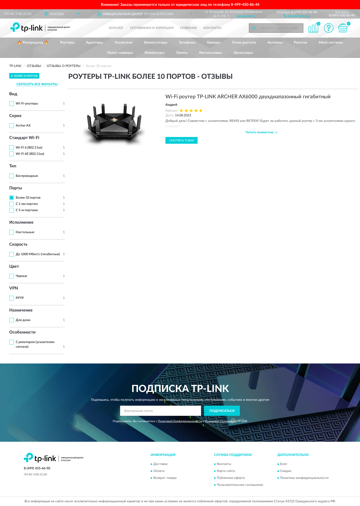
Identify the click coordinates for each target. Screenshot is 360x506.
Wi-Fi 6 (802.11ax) (29, 147)
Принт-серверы (120, 52)
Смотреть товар (181, 140)
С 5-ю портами (27, 210)
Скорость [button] (18, 244)
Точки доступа (244, 42)
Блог (283, 464)
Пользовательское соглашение (240, 485)
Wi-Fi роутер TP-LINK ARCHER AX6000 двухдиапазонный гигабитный (248, 96)
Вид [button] (13, 94)
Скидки (285, 471)
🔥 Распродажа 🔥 (33, 42)
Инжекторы (154, 52)
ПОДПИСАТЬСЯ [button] (222, 411)
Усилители (123, 42)
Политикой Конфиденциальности (180, 421)
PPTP (20, 298)
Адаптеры (94, 42)
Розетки (300, 42)
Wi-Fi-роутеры (27, 103)
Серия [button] (15, 116)
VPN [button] (13, 288)
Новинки (188, 28)
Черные (21, 276)
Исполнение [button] (21, 222)
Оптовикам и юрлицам (152, 28)
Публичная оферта (231, 478)
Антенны (274, 42)
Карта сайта (226, 471)
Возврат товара (165, 478)
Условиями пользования (220, 421)
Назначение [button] (21, 310)
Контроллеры (210, 52)
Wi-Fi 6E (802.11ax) (30, 154)
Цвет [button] (14, 266)
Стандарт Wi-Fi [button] (24, 138)
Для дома (23, 320)
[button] (297, 15)
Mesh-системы (331, 42)
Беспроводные (27, 176)
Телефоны (187, 42)
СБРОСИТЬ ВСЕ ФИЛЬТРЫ (37, 84)
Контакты (212, 28)
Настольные (25, 232)
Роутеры (67, 42)
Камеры (213, 42)
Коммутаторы (155, 42)
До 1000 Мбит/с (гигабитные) (38, 254)
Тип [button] (12, 166)
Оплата (158, 471)
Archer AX (23, 125)
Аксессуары (243, 52)
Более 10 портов (28, 197)
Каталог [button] (116, 28)
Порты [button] (15, 188)
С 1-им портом (27, 204)
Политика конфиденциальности (304, 478)
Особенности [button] (22, 332)
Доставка (160, 464)
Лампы (182, 52)
